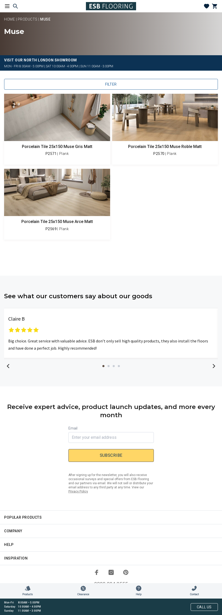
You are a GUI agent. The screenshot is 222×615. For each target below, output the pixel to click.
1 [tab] (103, 366)
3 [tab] (114, 366)
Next (214, 366)
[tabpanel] (111, 333)
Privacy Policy (78, 491)
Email (72, 428)
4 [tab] (119, 366)
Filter (111, 84)
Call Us (204, 607)
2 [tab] (109, 366)
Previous (8, 366)
